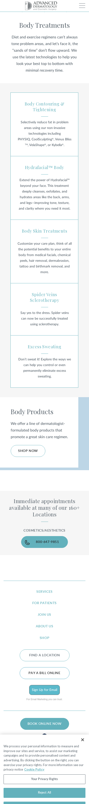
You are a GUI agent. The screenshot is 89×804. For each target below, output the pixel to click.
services (44, 591)
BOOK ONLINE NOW (45, 724)
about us (44, 626)
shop (44, 638)
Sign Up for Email (44, 690)
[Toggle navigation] (82, 5)
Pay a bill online (44, 673)
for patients (44, 603)
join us (44, 614)
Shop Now (28, 451)
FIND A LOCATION (44, 655)
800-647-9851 (47, 542)
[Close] (82, 746)
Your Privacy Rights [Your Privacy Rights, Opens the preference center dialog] (44, 785)
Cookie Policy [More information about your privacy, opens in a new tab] (34, 776)
